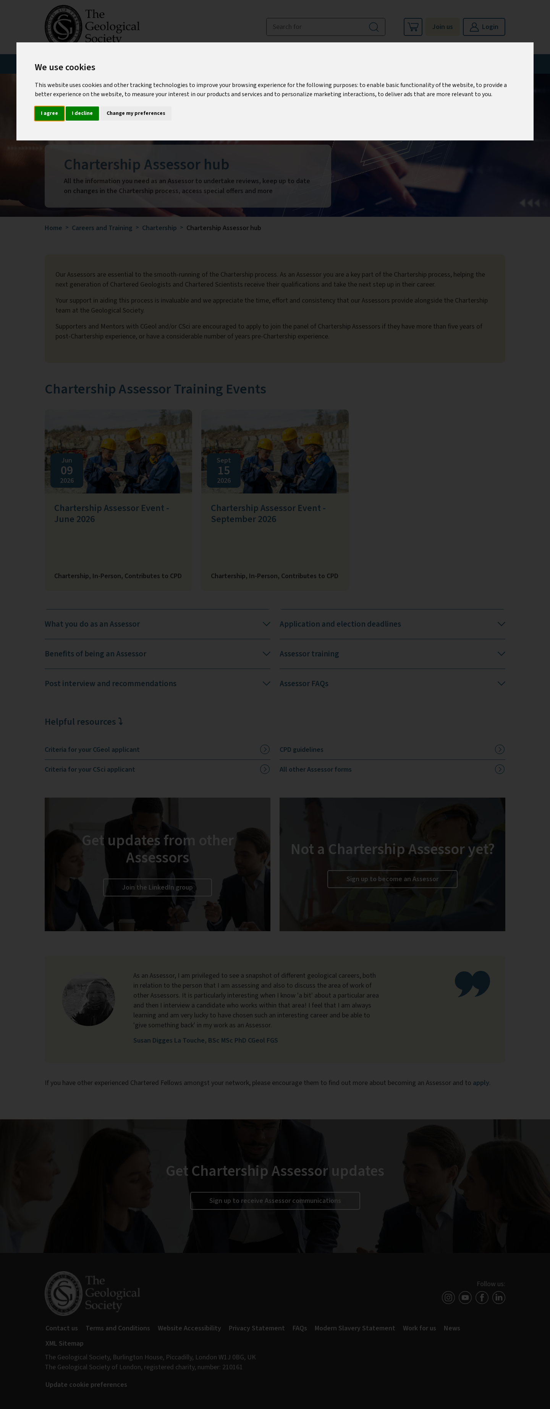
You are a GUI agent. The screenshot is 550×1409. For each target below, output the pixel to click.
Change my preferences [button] (136, 113)
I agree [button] (49, 113)
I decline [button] (82, 113)
